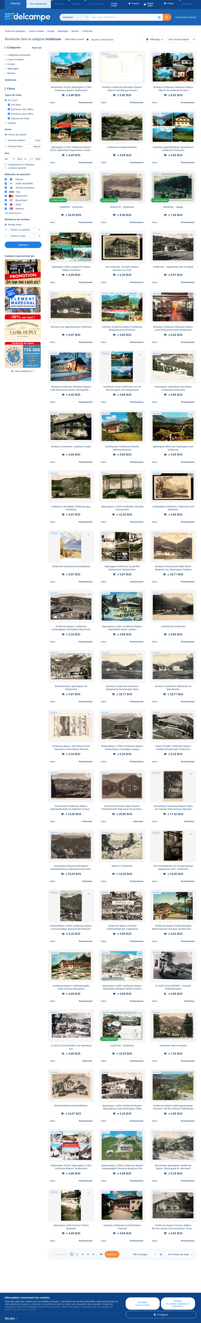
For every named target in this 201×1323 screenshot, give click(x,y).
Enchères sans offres (20, 111)
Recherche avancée (185, 15)
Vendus (10, 120)
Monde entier (13, 222)
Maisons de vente (19, 116)
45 (101, 1252)
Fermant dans (14, 144)
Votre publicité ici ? (22, 369)
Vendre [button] (68, 3)
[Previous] (59, 1252)
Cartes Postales (14, 57)
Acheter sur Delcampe (123, 1289)
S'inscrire (15, 3)
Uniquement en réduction (19, 162)
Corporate (11, 1289)
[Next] (112, 1252)
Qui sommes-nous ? (15, 1286)
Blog (62, 1286)
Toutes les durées (16, 132)
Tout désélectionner (13, 211)
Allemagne (12, 66)
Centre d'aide (118, 1286)
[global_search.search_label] (126, 15)
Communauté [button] (84, 3)
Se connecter (37, 3)
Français (189, 3)
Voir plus (10, 1318)
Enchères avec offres (20, 107)
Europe (10, 61)
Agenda (62, 1289)
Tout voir (37, 45)
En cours (11, 98)
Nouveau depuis (15, 138)
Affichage (153, 37)
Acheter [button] (56, 3)
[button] (159, 15)
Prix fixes (14, 102)
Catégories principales (18, 52)
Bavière (10, 71)
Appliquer (23, 242)
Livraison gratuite (15, 165)
